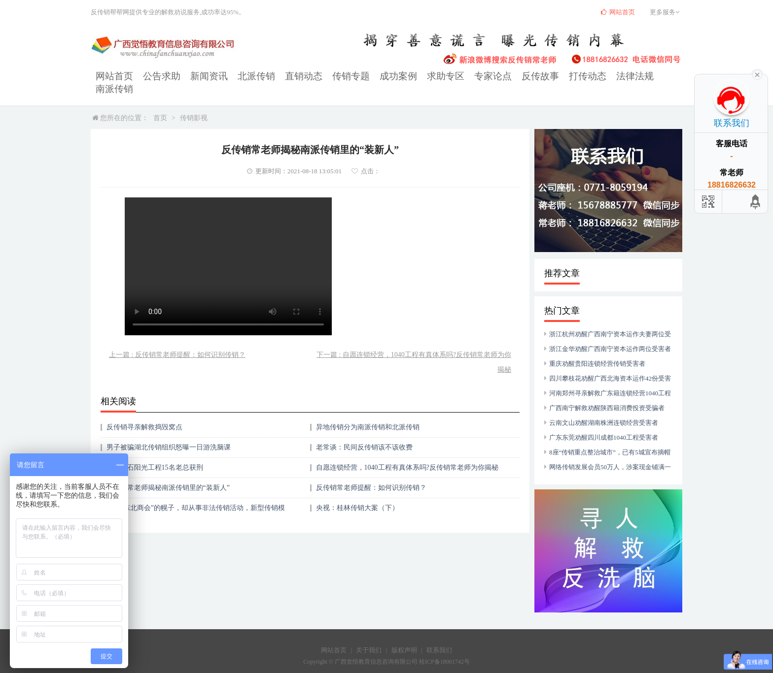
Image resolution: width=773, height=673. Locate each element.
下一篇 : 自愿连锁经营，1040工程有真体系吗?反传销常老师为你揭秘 (413, 349)
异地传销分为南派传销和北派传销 (368, 414)
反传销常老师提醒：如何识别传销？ (371, 475)
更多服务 (666, 12)
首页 (160, 105)
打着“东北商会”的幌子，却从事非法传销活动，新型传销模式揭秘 (195, 498)
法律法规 (567, 77)
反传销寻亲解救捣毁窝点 (144, 414)
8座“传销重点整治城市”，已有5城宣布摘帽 (609, 439)
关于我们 (369, 637)
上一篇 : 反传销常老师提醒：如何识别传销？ (177, 342)
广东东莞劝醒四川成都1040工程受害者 (603, 424)
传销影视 (194, 105)
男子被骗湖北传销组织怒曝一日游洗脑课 (168, 434)
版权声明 (404, 637)
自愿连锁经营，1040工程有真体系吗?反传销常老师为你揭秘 (407, 454)
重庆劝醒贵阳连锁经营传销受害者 (597, 350)
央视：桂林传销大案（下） (357, 495)
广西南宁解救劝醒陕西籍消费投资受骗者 (607, 395)
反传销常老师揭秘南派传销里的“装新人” (168, 475)
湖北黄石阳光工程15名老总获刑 (154, 454)
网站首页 (111, 77)
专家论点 (442, 77)
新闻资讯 (194, 77)
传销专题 (318, 77)
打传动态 (525, 77)
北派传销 (235, 77)
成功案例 (360, 77)
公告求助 (153, 77)
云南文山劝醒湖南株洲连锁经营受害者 (603, 410)
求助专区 (401, 77)
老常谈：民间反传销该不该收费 (364, 434)
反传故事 (484, 77)
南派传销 (608, 77)
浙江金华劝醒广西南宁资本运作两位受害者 (610, 336)
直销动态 (277, 77)
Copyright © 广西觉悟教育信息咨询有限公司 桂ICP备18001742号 (386, 648)
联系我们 (439, 637)
